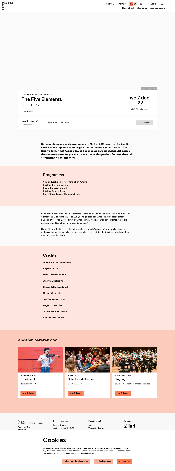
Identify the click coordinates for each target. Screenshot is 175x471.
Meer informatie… (88, 453)
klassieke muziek (28, 112)
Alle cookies (124, 461)
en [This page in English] (135, 4)
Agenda (110, 4)
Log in (151, 4)
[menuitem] (128, 8)
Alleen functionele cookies (76, 461)
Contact (122, 4)
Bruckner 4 (27, 379)
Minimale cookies (103, 461)
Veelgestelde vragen (97, 428)
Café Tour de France (81, 379)
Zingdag (120, 379)
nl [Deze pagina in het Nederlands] (131, 4)
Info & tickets (28, 393)
